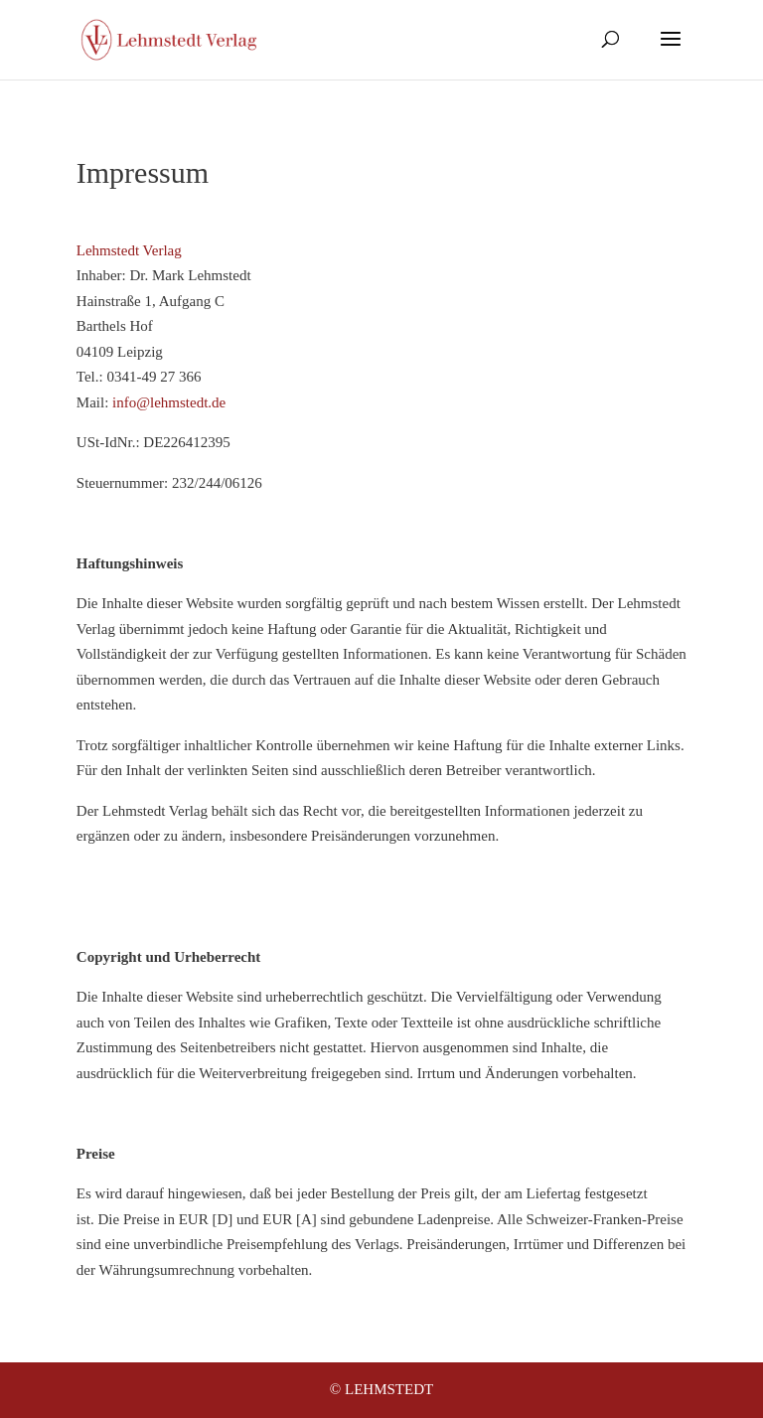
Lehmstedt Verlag (129, 250)
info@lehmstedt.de (169, 402)
